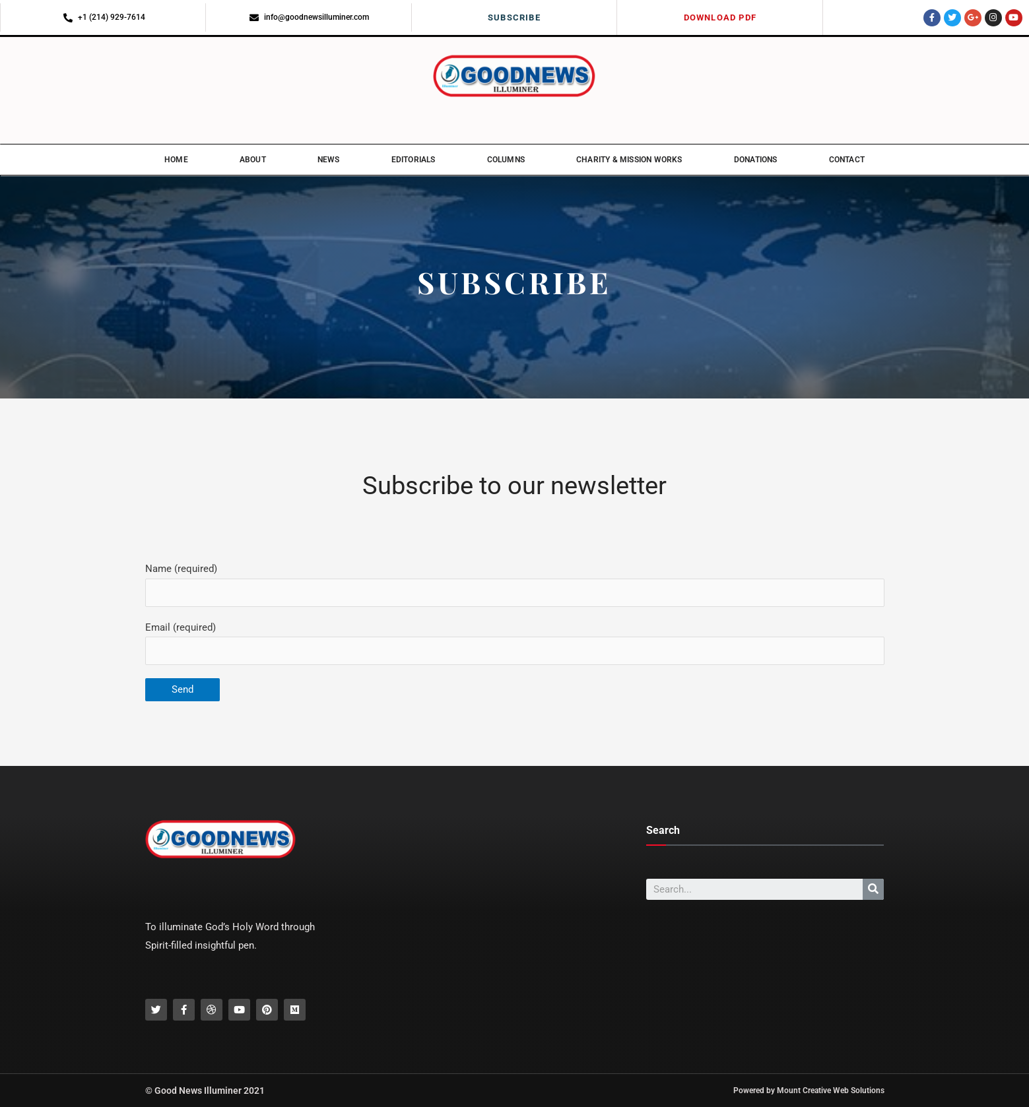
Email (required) (514, 643)
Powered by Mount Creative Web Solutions (808, 1090)
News (328, 159)
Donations (756, 159)
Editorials (413, 159)
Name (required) (514, 584)
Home (176, 159)
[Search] (873, 889)
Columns (506, 159)
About (253, 159)
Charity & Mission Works (629, 159)
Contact (847, 159)
